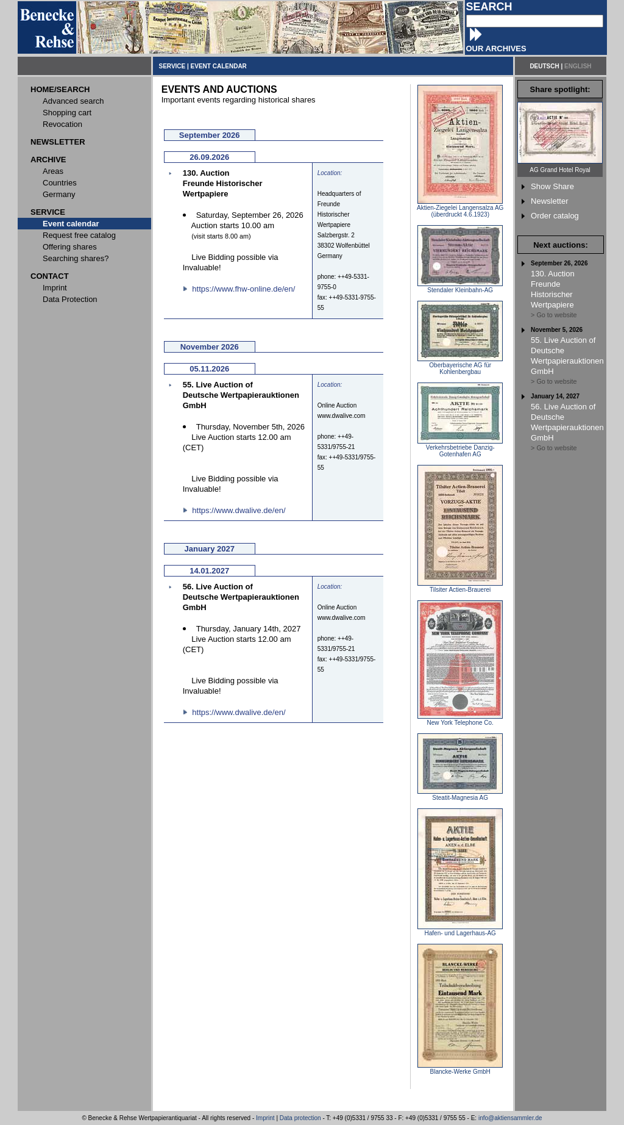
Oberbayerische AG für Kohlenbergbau (460, 365)
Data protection (300, 1118)
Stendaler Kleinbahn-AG (460, 287)
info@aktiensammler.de (510, 1118)
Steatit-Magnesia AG (460, 795)
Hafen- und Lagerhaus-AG (460, 930)
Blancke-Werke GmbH (460, 1069)
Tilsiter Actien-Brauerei (460, 587)
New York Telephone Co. (460, 720)
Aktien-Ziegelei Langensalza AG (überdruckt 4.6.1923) (460, 208)
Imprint (265, 1118)
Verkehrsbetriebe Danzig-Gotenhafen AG (460, 448)
